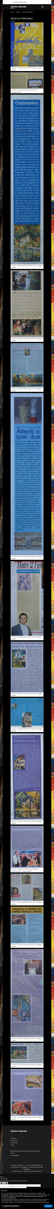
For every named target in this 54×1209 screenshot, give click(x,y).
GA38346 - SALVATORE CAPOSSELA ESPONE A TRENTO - (27, 694)
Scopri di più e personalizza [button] (11, 1206)
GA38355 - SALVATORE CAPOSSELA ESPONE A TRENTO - (27, 1118)
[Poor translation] (5, 1183)
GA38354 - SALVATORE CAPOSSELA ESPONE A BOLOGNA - (25, 91)
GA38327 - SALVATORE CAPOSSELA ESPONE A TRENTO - (27, 1039)
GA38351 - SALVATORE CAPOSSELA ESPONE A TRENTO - (27, 389)
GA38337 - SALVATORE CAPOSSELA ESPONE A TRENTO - (27, 903)
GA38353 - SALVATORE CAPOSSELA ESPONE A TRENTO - (27, 266)
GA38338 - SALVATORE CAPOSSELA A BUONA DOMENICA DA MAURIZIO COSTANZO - (25, 870)
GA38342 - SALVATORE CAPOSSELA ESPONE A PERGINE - (27, 822)
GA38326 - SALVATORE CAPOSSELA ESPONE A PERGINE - (27, 1065)
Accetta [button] (48, 1206)
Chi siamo (13, 1138)
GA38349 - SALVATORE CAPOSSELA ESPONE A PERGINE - (27, 557)
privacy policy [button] (4, 1194)
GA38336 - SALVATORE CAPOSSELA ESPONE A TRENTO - (27, 945)
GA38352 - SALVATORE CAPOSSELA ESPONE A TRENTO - (27, 339)
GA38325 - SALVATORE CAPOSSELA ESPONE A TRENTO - (27, 69)
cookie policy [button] (12, 1197)
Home (12, 12)
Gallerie (18, 12)
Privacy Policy (14, 1140)
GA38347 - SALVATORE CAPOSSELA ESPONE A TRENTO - (27, 638)
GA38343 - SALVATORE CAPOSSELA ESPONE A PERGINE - (27, 730)
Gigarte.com (39, 1171)
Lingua (12, 1145)
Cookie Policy (14, 1143)
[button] (52, 1190)
